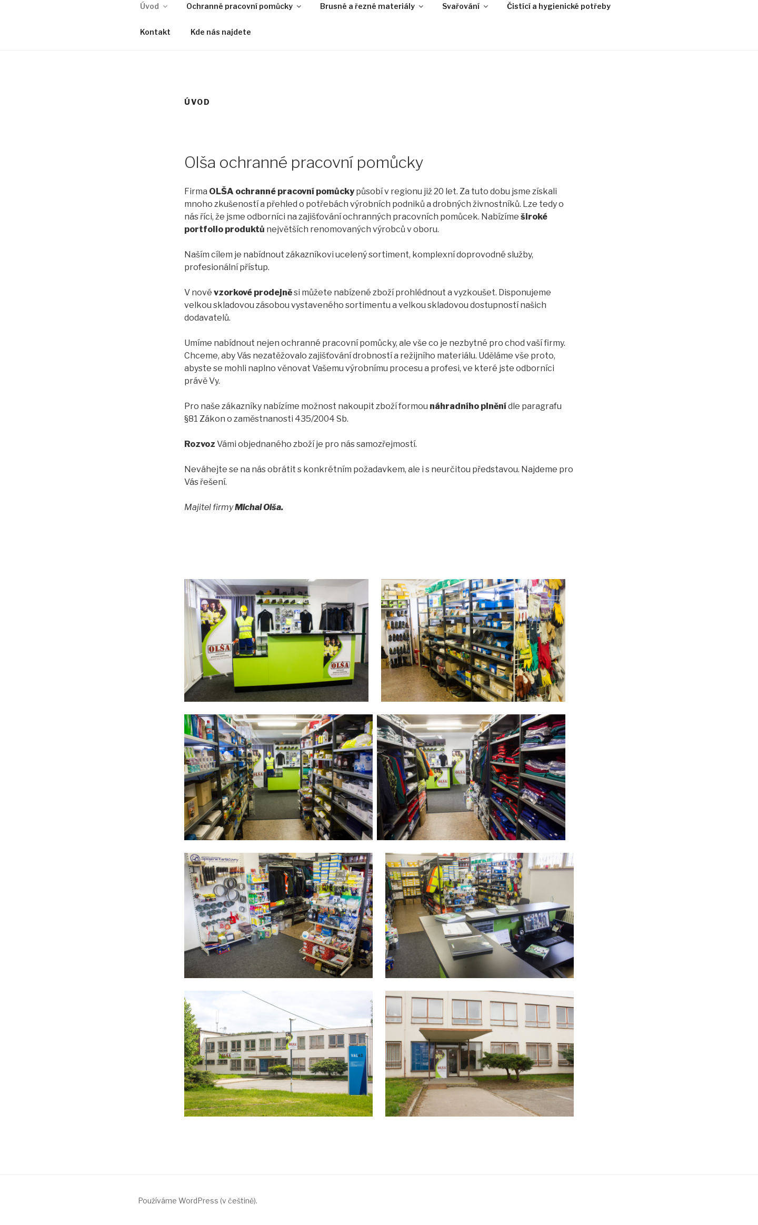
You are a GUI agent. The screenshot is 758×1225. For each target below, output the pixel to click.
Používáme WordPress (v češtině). (197, 1200)
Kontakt (155, 31)
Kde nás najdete (221, 31)
